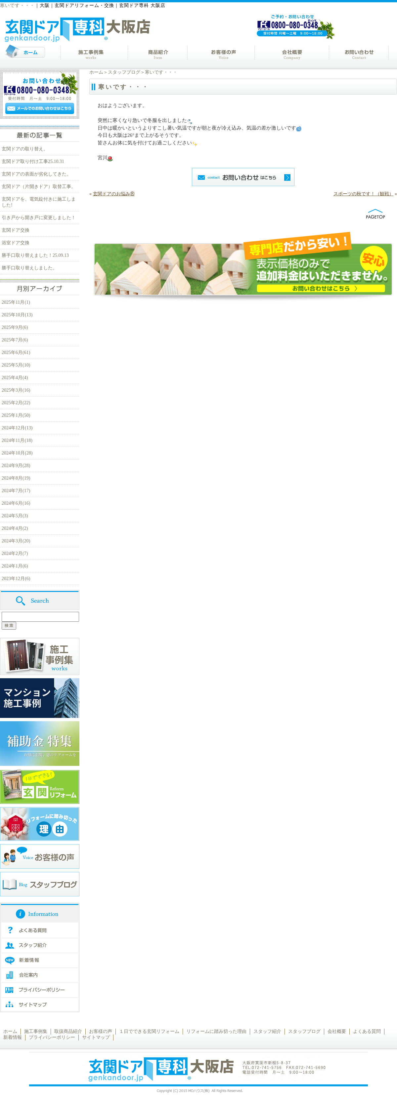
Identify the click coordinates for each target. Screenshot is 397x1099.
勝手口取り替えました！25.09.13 (35, 255)
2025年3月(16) (16, 390)
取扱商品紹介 (68, 1031)
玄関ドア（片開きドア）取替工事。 (39, 186)
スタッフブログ (124, 72)
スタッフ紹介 (267, 1031)
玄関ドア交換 (15, 230)
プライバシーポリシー (52, 1037)
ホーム (96, 72)
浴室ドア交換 (15, 242)
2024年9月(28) (16, 465)
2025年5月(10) (16, 365)
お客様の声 (100, 1031)
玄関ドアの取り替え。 (25, 148)
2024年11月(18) (17, 440)
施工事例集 (35, 1031)
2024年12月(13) (17, 427)
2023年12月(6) (16, 578)
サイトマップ (96, 1037)
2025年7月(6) (15, 339)
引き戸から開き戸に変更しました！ (39, 217)
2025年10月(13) (17, 314)
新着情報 (12, 1037)
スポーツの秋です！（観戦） (363, 193)
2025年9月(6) (15, 327)
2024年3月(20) (16, 540)
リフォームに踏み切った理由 (216, 1031)
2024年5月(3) (15, 515)
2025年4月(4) (15, 377)
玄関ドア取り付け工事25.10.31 (33, 161)
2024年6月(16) (16, 503)
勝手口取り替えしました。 (29, 267)
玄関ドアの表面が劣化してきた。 (36, 174)
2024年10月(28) (17, 453)
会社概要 (337, 1031)
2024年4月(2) (15, 528)
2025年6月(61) (16, 352)
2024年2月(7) (15, 553)
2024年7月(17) (16, 490)
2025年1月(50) (16, 415)
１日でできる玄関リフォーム (149, 1031)
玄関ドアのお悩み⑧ (114, 193)
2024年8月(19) (16, 478)
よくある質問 (367, 1031)
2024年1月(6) (15, 566)
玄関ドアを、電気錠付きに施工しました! (39, 202)
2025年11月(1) (16, 302)
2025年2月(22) (16, 402)
